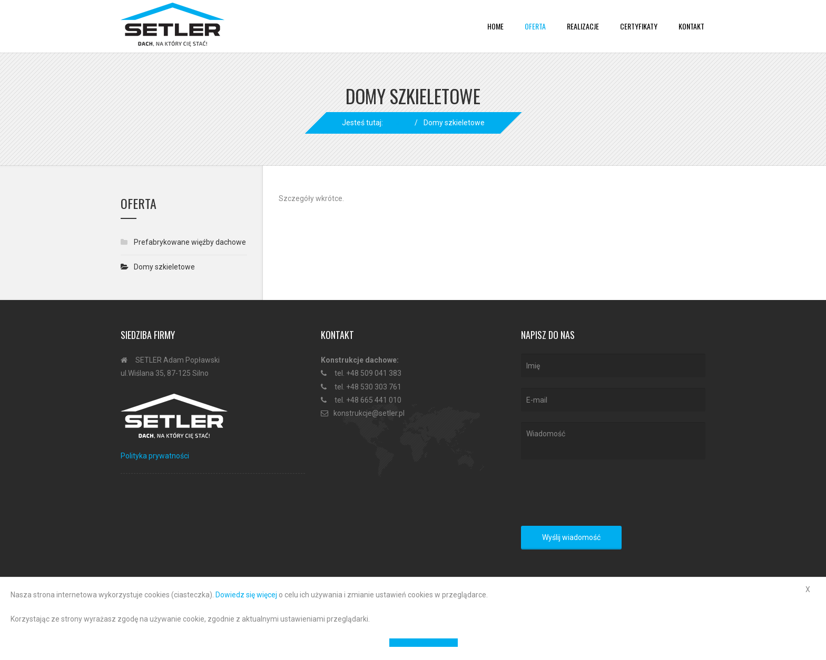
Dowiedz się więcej (246, 595)
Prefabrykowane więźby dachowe (190, 242)
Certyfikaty (638, 26)
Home (495, 26)
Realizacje (583, 26)
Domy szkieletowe (164, 267)
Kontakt (691, 26)
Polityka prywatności (155, 456)
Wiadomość (613, 440)
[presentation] (601, 494)
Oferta (535, 26)
